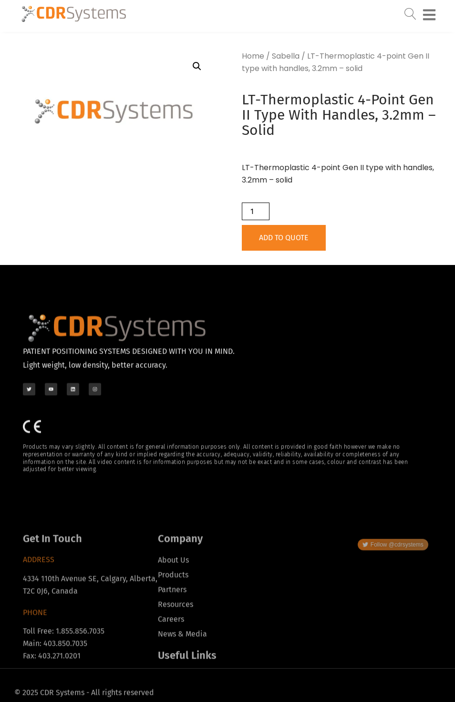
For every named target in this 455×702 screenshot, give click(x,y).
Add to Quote (284, 237)
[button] (197, 66)
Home (253, 56)
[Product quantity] (255, 211)
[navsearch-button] (410, 11)
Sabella (286, 56)
